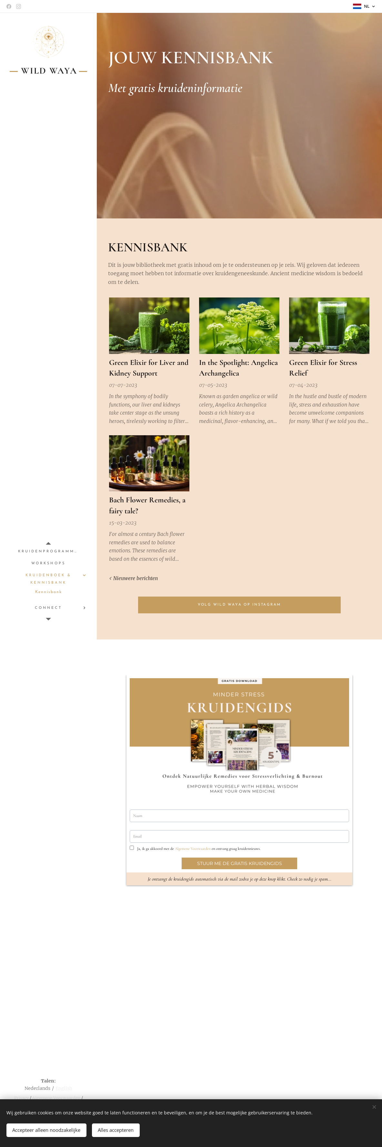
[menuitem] (48, 551)
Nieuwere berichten (135, 579)
